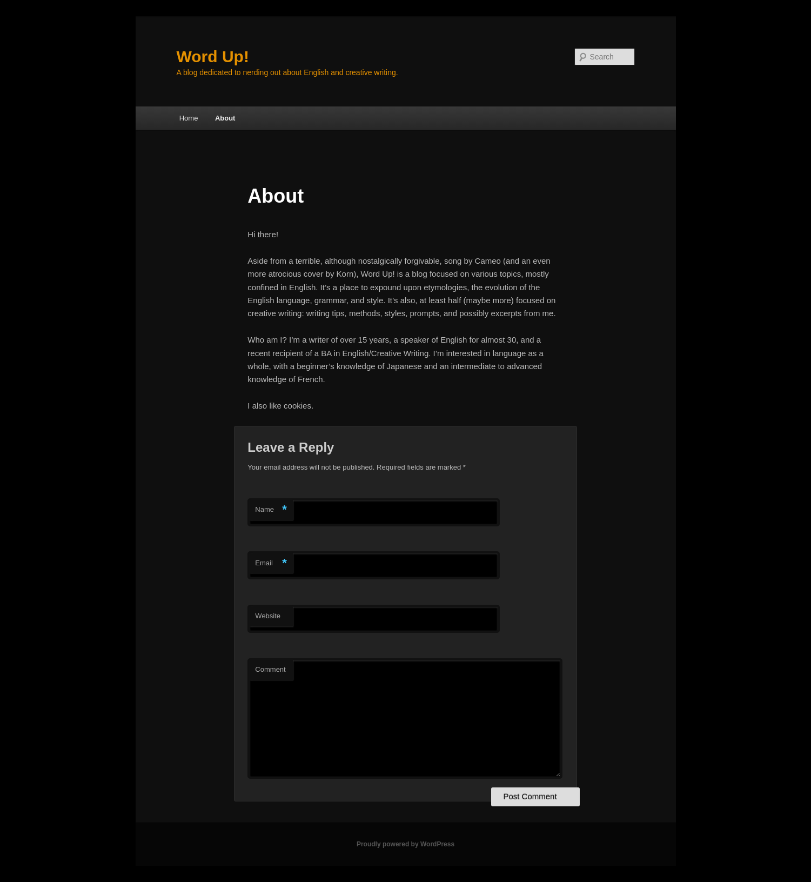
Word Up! (213, 56)
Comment (270, 669)
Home (188, 118)
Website (267, 616)
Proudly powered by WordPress (405, 844)
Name (271, 510)
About (225, 118)
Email (271, 563)
